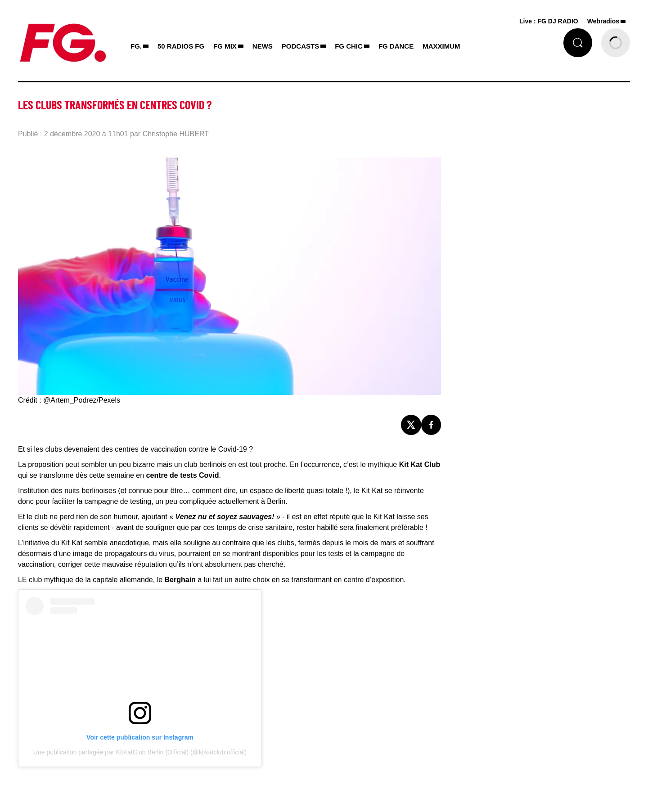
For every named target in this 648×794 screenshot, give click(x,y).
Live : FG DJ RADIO (548, 21)
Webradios (603, 21)
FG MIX (225, 46)
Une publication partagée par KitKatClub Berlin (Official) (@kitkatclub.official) (140, 752)
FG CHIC (349, 46)
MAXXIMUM (441, 46)
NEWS (262, 46)
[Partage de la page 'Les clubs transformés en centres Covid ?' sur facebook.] (431, 425)
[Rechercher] (577, 42)
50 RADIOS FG (181, 46)
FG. (136, 46)
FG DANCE (396, 46)
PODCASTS (300, 46)
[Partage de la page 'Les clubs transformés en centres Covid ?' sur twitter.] (411, 425)
